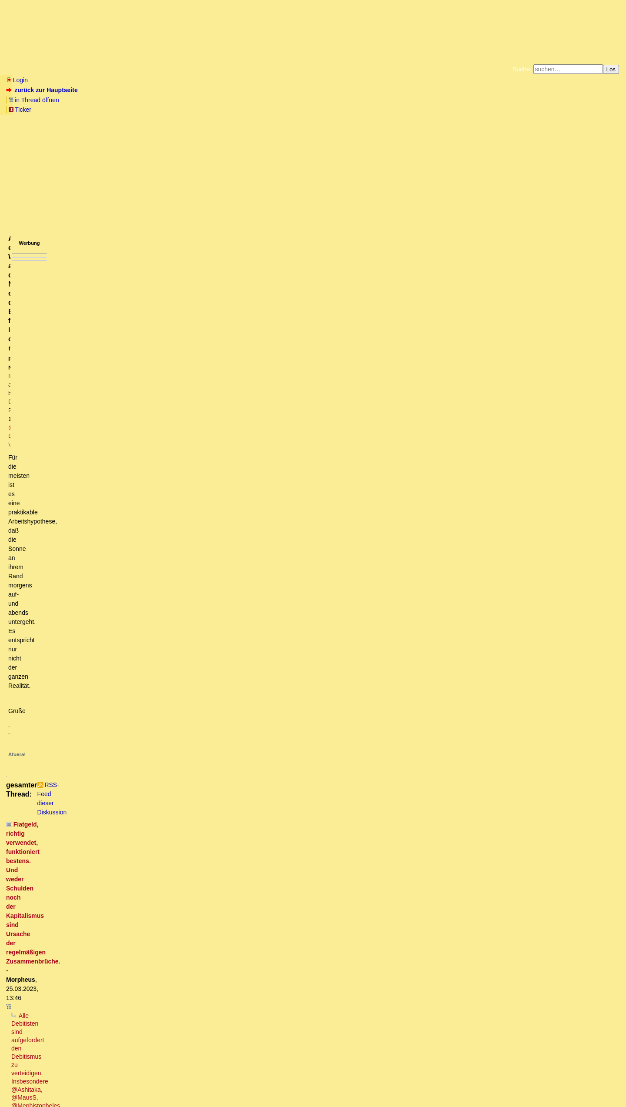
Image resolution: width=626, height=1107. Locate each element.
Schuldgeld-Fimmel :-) (83, 600)
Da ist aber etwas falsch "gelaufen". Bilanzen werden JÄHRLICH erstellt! (134, 904)
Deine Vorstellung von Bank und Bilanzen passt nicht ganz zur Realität (132, 723)
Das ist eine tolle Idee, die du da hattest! (111, 748)
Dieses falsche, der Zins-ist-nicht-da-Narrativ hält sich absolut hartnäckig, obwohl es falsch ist (157, 543)
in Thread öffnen (106, 90)
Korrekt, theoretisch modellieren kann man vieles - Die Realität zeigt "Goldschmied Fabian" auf (168, 453)
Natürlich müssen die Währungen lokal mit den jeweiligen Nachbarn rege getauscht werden (159, 1044)
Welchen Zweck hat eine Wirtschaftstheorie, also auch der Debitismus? (137, 354)
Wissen (72, 69)
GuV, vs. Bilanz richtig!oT (90, 789)
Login (17, 80)
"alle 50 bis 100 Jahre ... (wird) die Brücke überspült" (109, 551)
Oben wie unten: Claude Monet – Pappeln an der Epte (135, 674)
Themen (156, 69)
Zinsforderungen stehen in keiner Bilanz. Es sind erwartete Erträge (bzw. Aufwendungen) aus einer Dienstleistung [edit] (210, 814)
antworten (30, 273)
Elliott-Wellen (113, 69)
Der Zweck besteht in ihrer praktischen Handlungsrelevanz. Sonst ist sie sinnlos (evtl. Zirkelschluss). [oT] (188, 370)
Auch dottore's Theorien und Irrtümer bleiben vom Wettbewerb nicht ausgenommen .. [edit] (195, 420)
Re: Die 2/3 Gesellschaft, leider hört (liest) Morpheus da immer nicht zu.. (147, 650)
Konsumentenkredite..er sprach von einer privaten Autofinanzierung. (148, 781)
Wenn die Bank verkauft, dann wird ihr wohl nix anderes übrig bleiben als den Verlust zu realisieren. (190, 797)
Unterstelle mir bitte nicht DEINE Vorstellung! (103, 732)
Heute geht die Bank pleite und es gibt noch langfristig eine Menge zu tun (165, 855)
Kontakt (80, 1083)
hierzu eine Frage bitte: (91, 847)
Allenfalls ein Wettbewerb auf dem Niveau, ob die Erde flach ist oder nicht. (196, 444)
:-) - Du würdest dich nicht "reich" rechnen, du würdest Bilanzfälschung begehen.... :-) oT (175, 806)
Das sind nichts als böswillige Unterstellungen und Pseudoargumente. (147, 386)
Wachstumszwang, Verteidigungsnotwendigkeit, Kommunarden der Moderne (133, 1036)
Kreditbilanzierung (74, 773)
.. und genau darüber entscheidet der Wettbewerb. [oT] (158, 436)
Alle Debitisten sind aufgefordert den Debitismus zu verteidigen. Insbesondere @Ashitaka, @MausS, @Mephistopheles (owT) (188, 321)
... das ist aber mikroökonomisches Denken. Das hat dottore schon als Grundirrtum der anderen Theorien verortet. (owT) (230, 411)
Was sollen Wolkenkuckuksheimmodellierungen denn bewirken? (122, 346)
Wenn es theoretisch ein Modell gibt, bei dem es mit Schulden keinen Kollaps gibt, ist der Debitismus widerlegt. (179, 337)
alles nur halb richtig (77, 822)
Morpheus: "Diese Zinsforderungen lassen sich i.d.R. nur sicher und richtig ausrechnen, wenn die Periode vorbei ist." (195, 567)
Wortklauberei (64, 970)
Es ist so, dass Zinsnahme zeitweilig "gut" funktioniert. (110, 707)
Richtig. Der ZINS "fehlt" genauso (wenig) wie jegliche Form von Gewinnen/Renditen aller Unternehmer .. (179, 576)
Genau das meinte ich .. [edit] (102, 403)
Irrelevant (43, 945)
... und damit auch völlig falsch (66, 518)
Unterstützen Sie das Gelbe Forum (191, 108)
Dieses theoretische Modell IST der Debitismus (82, 460)
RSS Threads (54, 1083)
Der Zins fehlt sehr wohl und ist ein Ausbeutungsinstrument (122, 584)
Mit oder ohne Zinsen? (55, 937)
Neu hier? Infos (27, 69)
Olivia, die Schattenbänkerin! (82, 912)
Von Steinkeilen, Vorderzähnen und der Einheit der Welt (113, 633)
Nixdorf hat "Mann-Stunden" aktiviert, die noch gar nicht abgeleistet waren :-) (152, 920)
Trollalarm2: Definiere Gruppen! (86, 493)
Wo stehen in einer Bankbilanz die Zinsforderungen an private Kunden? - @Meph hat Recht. (167, 764)
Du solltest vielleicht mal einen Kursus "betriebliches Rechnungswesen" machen (158, 740)
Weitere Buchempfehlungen (330, 108)
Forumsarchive (270, 69)
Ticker (147, 90)
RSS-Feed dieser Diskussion (469, 290)
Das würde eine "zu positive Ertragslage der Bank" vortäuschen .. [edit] (161, 880)
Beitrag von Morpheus (78, 896)
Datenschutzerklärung (414, 101)
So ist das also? (53, 625)
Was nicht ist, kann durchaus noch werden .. (101, 1019)
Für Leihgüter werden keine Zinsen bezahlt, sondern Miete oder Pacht (135, 962)
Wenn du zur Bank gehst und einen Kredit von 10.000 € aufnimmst (121, 715)
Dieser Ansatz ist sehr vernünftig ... (102, 699)
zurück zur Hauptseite (43, 90)
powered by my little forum (313, 1096)
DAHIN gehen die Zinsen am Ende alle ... (109, 617)
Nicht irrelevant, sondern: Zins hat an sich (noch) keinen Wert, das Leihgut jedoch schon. (155, 953)
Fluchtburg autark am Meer (218, 101)
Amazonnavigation (398, 108)
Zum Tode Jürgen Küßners (285, 101)
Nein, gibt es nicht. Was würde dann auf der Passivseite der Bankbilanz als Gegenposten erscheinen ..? (195, 838)
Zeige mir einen (58, 1011)
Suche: (522, 69)
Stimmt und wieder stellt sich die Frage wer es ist (114, 502)
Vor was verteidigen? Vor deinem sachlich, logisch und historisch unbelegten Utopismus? (145, 329)
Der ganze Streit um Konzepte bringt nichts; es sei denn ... (110, 510)
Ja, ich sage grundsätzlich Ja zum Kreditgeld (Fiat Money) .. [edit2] (150, 609)
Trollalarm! (46, 477)
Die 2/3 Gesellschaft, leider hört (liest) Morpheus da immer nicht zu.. (136, 641)
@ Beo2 (172, 146)
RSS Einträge (22, 1083)
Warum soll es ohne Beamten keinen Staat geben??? (104, 1003)
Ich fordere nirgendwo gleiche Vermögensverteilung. (95, 1027)
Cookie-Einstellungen (449, 108)
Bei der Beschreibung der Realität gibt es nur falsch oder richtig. (165, 428)
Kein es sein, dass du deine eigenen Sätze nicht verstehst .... (129, 362)
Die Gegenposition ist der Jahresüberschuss (120, 871)
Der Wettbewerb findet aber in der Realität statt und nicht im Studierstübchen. (162, 395)
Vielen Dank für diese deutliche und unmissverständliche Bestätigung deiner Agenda (161, 379)
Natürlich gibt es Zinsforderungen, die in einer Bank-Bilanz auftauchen (144, 830)
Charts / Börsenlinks (209, 69)
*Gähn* (28, 1052)
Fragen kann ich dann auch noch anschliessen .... (134, 863)
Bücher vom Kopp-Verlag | (354, 101)
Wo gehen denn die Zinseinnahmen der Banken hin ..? (122, 592)
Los (611, 69)
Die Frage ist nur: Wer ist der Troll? (85, 485)
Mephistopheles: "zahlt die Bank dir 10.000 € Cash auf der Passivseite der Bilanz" (160, 757)
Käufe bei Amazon (270, 108)
